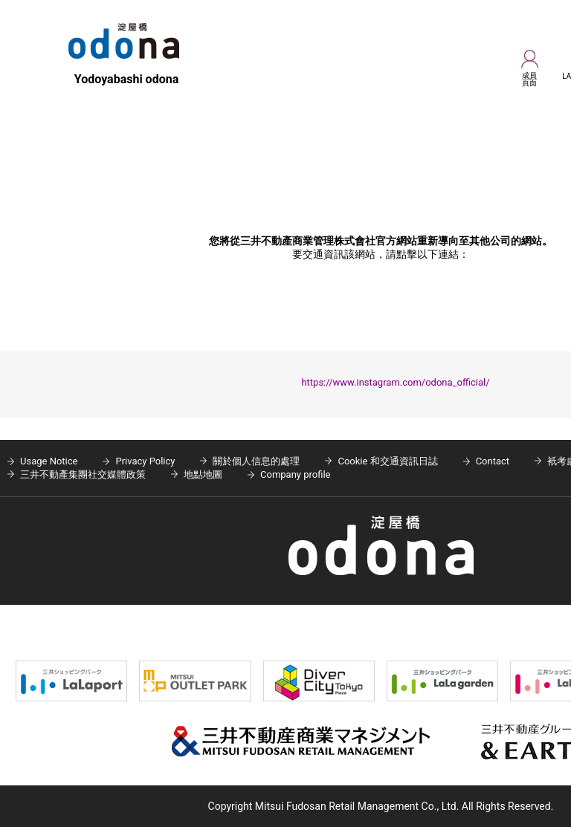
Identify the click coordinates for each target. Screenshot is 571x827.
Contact (492, 461)
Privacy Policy (145, 461)
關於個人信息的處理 (256, 461)
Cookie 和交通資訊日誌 (387, 461)
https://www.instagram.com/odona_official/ (395, 382)
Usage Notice (48, 461)
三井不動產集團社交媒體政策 (83, 474)
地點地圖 (203, 474)
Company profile (295, 474)
